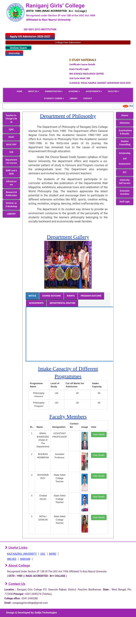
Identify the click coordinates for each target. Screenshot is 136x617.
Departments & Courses (11, 161)
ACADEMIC (74, 91)
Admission (125, 122)
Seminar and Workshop (11, 204)
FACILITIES (113, 91)
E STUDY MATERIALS (82, 60)
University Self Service (125, 181)
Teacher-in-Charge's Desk (11, 118)
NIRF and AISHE (11, 172)
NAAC (11, 137)
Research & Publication (11, 194)
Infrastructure (11, 183)
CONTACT (87, 98)
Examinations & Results (125, 132)
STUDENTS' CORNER (54, 98)
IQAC (11, 129)
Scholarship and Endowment (124, 158)
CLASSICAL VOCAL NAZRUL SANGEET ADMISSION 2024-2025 (100, 82)
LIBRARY (73, 98)
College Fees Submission (68, 42)
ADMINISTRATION (54, 91)
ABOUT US (33, 91)
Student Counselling (124, 143)
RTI (124, 172)
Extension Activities (124, 192)
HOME (19, 91)
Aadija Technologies (45, 612)
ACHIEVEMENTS (94, 91)
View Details (99, 434)
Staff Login (125, 201)
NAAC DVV (11, 144)
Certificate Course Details (82, 64)
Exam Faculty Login (79, 69)
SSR (11, 152)
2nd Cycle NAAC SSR (79, 78)
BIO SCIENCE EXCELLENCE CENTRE (86, 73)
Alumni (124, 115)
